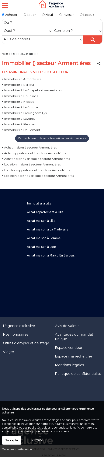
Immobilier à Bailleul (19, 85)
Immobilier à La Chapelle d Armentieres (33, 90)
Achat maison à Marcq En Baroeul (51, 255)
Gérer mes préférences (17, 449)
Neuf (47, 15)
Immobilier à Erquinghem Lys (25, 113)
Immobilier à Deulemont (22, 130)
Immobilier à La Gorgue (21, 107)
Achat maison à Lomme (44, 238)
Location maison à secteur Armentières (32, 164)
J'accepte (11, 440)
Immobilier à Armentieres (22, 79)
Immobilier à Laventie (20, 118)
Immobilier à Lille (39, 203)
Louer (30, 15)
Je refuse (37, 440)
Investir (66, 15)
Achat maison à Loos (42, 246)
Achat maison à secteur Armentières (30, 147)
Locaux (87, 15)
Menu (5, 5)
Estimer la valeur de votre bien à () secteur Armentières (52, 138)
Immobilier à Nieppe (19, 101)
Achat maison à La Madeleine (47, 229)
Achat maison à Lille (41, 220)
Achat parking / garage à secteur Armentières (37, 159)
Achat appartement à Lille (45, 212)
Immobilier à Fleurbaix (20, 124)
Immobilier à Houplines (21, 96)
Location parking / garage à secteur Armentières (39, 176)
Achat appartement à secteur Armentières (35, 153)
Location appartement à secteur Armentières (37, 170)
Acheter (9, 15)
